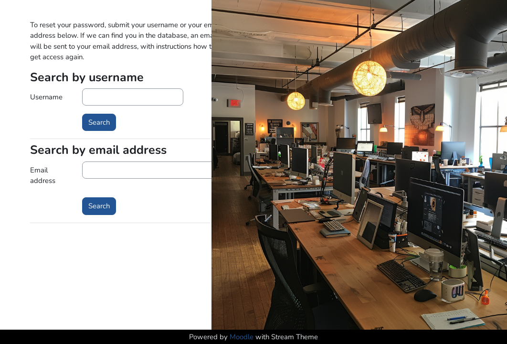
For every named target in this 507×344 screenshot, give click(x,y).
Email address (42, 175)
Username (46, 97)
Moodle (242, 337)
